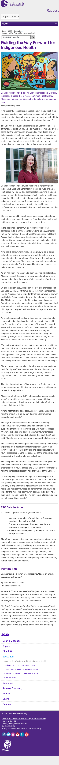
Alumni (6, 693)
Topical (7, 646)
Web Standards (14, 728)
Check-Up (8, 651)
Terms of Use (26, 728)
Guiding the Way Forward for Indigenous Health (25, 661)
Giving (6, 699)
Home (4, 31)
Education (17, 31)
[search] (16, 37)
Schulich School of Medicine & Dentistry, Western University (24, 719)
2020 (10, 31)
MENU (5, 24)
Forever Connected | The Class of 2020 (21, 673)
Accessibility (36, 728)
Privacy (4, 728)
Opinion (7, 704)
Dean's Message (12, 641)
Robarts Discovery (13, 688)
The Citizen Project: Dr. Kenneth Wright (21, 669)
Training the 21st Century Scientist (19, 665)
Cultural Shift (10, 678)
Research (8, 683)
